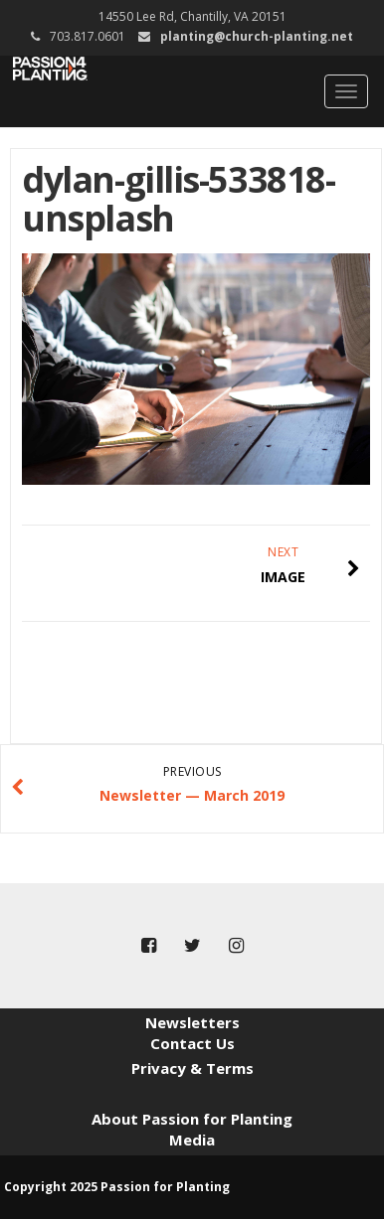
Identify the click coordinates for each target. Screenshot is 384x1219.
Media (192, 1139)
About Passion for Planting (192, 1119)
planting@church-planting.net (256, 36)
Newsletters (192, 1022)
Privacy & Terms (192, 1068)
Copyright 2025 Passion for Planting (117, 1186)
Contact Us (192, 1043)
